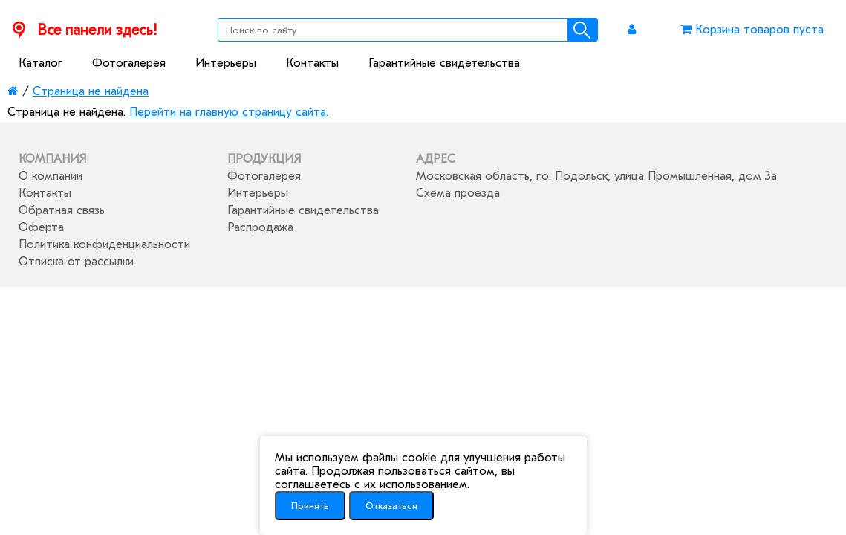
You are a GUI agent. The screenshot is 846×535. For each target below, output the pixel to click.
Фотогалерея (129, 63)
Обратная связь (62, 210)
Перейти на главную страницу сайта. (228, 112)
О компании (50, 176)
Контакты (312, 63)
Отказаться (391, 505)
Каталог (40, 63)
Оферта (41, 227)
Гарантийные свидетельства (444, 63)
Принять (310, 505)
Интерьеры (225, 63)
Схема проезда (458, 193)
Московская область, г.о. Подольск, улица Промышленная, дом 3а (596, 176)
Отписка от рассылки (76, 261)
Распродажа (260, 227)
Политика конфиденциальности (104, 244)
